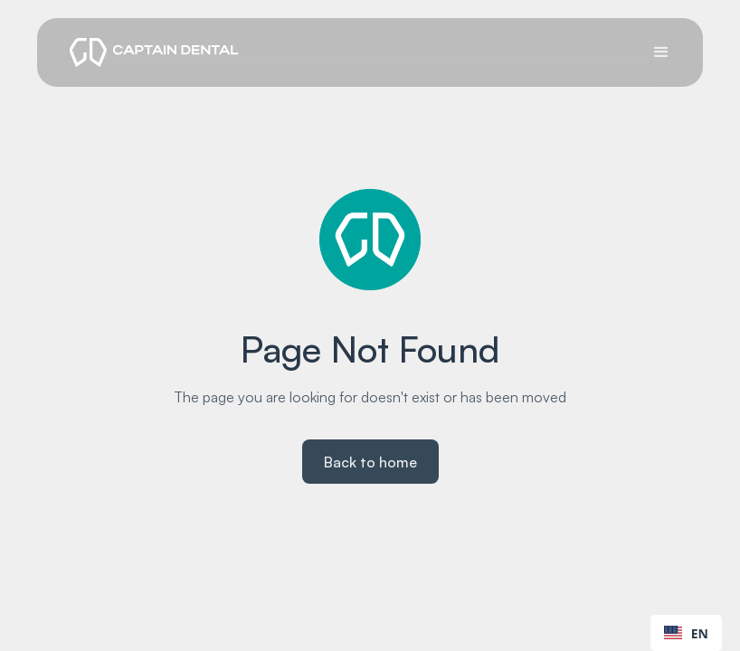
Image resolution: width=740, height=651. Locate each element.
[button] (661, 52)
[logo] (154, 52)
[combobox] (686, 633)
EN (686, 633)
